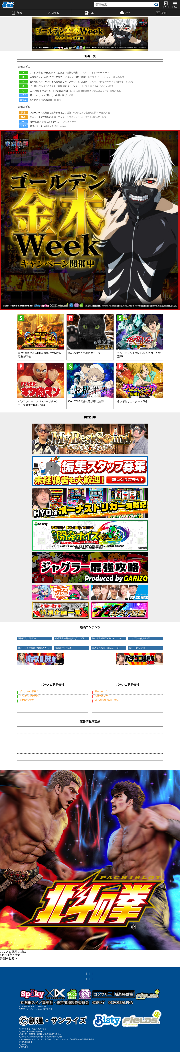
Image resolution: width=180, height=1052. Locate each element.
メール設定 (77, 995)
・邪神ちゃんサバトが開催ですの (36, 761)
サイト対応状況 (119, 995)
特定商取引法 (120, 1000)
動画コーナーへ (90, 666)
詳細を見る (8, 980)
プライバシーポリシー (96, 1000)
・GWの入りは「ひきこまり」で (35, 754)
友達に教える (59, 995)
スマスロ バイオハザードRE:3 (52, 691)
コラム (53, 12)
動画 (161, 12)
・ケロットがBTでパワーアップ (35, 774)
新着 (17, 13)
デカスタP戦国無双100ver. (127, 691)
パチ (125, 12)
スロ (89, 13)
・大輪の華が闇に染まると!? (33, 768)
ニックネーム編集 (96, 995)
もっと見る (52, 726)
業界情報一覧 (90, 786)
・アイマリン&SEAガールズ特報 (35, 748)
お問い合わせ (73, 1000)
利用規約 (57, 1000)
